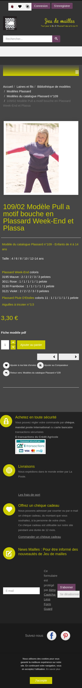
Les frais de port (29, 494)
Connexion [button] (41, 6)
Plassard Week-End (15, 272)
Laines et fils (25, 86)
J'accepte (41, 680)
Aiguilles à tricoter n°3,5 (18, 304)
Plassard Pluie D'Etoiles (18, 297)
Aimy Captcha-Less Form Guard (50, 599)
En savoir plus (53, 669)
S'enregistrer (62, 6)
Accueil (8, 86)
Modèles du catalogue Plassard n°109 (32, 96)
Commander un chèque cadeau (39, 536)
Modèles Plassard (19, 91)
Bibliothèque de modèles (53, 86)
